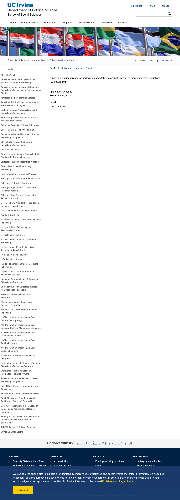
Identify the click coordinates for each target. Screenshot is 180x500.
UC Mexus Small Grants (12, 432)
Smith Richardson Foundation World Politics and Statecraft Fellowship (18, 399)
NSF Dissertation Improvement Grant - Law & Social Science (19, 334)
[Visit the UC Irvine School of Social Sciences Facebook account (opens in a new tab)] (94, 443)
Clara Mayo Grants (10, 149)
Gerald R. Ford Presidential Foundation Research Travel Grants (20, 204)
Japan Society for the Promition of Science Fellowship (17, 273)
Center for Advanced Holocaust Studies (72, 68)
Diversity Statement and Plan (26, 461)
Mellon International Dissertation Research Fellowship (16, 303)
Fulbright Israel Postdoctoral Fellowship (20, 178)
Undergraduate (29, 22)
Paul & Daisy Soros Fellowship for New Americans (19, 387)
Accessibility (59, 461)
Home (13, 22)
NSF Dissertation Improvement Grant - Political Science (19, 341)
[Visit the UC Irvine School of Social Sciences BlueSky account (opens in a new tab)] (103, 443)
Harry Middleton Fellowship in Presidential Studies (15, 229)
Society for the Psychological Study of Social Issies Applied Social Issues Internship (19, 409)
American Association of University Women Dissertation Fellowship (18, 81)
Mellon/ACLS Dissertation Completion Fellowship (19, 311)
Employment (108, 22)
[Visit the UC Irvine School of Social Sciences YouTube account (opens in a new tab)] (119, 443)
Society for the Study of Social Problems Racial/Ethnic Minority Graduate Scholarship (20, 419)
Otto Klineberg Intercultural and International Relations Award (16, 372)
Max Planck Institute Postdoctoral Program (17, 296)
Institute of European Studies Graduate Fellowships (19, 265)
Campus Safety (60, 465)
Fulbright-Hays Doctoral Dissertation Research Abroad (18, 189)
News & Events (86, 22)
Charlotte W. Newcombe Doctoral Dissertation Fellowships (17, 143)
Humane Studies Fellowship (14, 255)
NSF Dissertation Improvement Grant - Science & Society (19, 349)
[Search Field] (154, 13)
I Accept (23, 490)
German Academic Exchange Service (19, 210)
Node (151, 60)
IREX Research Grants (11, 259)
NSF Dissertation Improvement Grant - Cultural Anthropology (19, 319)
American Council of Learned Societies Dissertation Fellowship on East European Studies (21, 90)
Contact (122, 22)
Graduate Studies (144, 465)
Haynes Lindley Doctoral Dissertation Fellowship (19, 241)
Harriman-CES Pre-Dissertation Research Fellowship (21, 221)
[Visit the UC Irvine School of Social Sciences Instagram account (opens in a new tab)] (79, 443)
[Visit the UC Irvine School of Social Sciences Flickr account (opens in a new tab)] (129, 443)
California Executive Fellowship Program (20, 125)
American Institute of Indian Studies (18, 98)
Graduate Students (10, 215)
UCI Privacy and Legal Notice (117, 481)
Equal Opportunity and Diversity (27, 465)
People (67, 22)
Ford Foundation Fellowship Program (19, 174)
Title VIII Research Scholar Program (18, 427)
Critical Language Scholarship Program (20, 162)
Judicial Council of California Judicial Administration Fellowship (19, 288)
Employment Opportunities (108, 461)
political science (164, 60)
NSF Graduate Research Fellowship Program (18, 357)
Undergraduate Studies (147, 461)
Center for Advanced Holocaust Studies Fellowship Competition (20, 136)
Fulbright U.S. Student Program (16, 183)
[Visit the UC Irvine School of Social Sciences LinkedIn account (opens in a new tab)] (86, 443)
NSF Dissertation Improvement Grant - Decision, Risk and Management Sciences (21, 326)
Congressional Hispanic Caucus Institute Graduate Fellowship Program (20, 155)
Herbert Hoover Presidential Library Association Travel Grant (18, 248)
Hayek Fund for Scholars (13, 235)
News (96, 465)
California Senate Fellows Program (18, 130)
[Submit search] (169, 13)
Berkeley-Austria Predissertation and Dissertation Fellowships (19, 111)
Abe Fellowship (8, 75)
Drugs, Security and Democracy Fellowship (16, 168)
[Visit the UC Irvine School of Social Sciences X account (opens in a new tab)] (111, 443)
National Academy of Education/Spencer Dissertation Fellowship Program (20, 364)
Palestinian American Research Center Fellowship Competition (19, 380)
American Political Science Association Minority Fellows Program (20, 104)
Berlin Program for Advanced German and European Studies (19, 119)
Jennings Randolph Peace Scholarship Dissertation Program (19, 280)
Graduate (50, 22)
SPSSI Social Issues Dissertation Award (20, 394)
